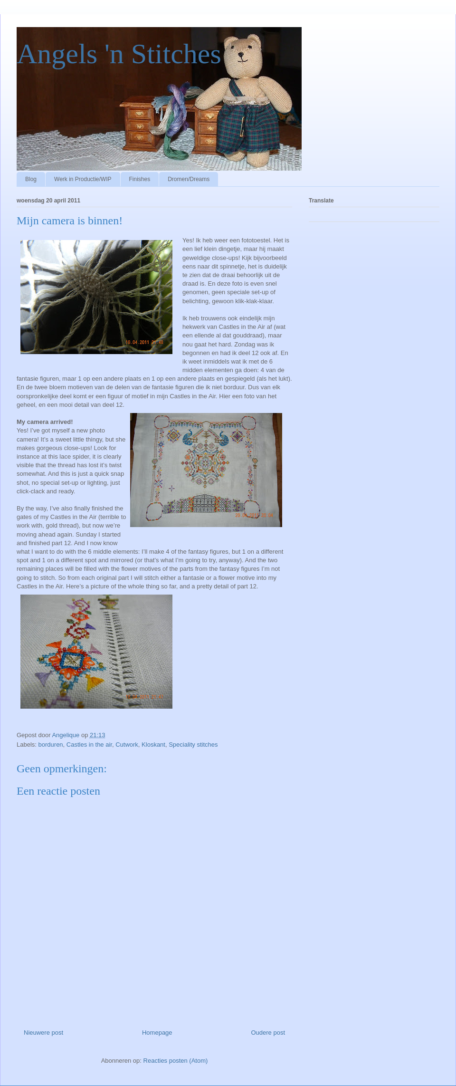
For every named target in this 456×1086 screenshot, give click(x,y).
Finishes (140, 179)
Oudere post (268, 1032)
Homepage (157, 1032)
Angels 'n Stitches (119, 53)
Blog (31, 179)
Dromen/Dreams (188, 179)
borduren (50, 744)
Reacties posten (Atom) (175, 1060)
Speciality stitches (193, 744)
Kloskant (153, 744)
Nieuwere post (43, 1032)
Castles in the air (89, 744)
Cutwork (126, 744)
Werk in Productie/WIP (82, 179)
